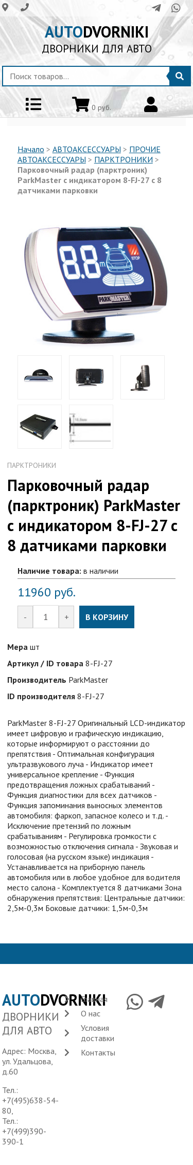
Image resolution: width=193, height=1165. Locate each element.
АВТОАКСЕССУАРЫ (86, 149)
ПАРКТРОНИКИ (123, 159)
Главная (94, 999)
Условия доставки (97, 1033)
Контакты (98, 1052)
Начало (30, 149)
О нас (90, 1013)
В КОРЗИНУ (106, 617)
